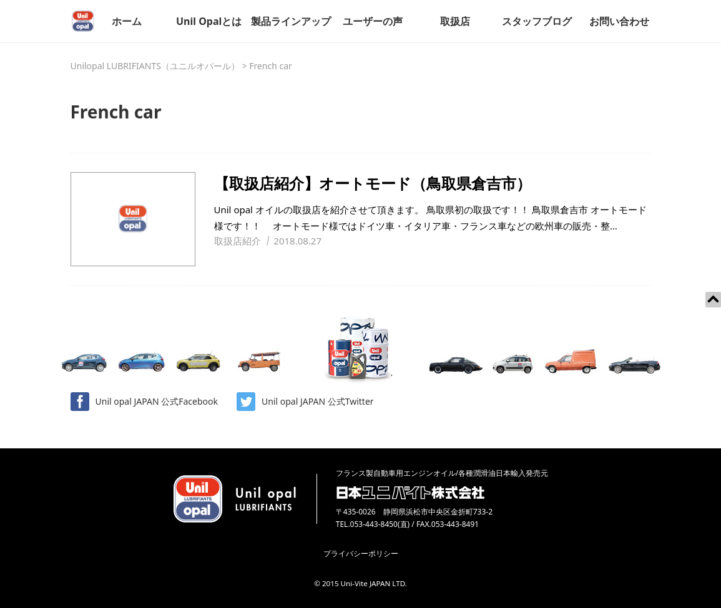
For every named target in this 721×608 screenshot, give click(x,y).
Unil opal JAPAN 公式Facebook (144, 401)
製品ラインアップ (291, 21)
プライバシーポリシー (360, 553)
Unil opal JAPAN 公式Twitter (305, 401)
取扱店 (455, 21)
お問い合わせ (619, 21)
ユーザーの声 (373, 21)
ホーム (127, 21)
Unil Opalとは (209, 21)
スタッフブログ (537, 21)
